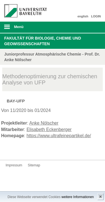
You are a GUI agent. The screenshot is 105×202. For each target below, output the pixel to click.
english (83, 16)
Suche (91, 27)
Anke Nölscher (44, 123)
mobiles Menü (23, 28)
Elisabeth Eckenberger (49, 129)
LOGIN (96, 16)
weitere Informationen (78, 197)
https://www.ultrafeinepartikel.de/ (59, 135)
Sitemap (34, 165)
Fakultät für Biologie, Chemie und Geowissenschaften (42, 41)
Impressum (14, 165)
